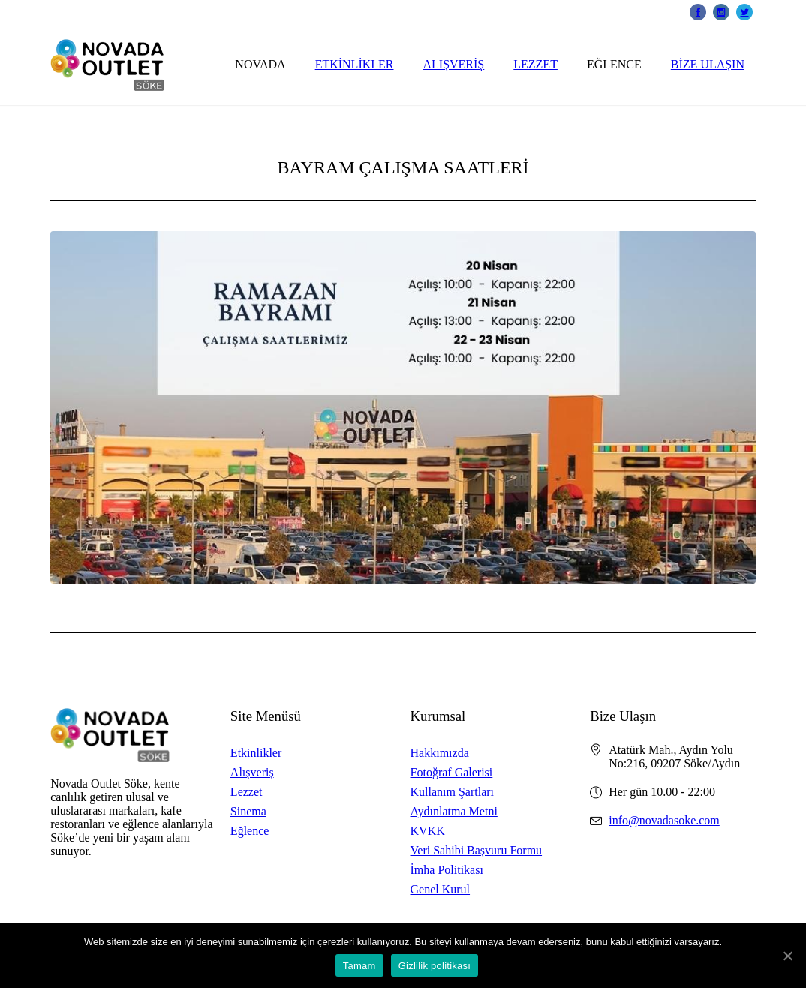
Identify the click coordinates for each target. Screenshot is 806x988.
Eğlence (249, 830)
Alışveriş (252, 772)
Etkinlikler (255, 752)
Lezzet (246, 791)
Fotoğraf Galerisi (452, 772)
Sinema (248, 811)
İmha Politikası (447, 869)
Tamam (359, 965)
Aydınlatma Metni (454, 811)
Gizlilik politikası (434, 965)
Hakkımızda (440, 752)
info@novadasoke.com (664, 820)
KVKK (428, 830)
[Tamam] (787, 955)
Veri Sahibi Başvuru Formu (477, 850)
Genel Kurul (441, 889)
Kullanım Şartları (453, 791)
